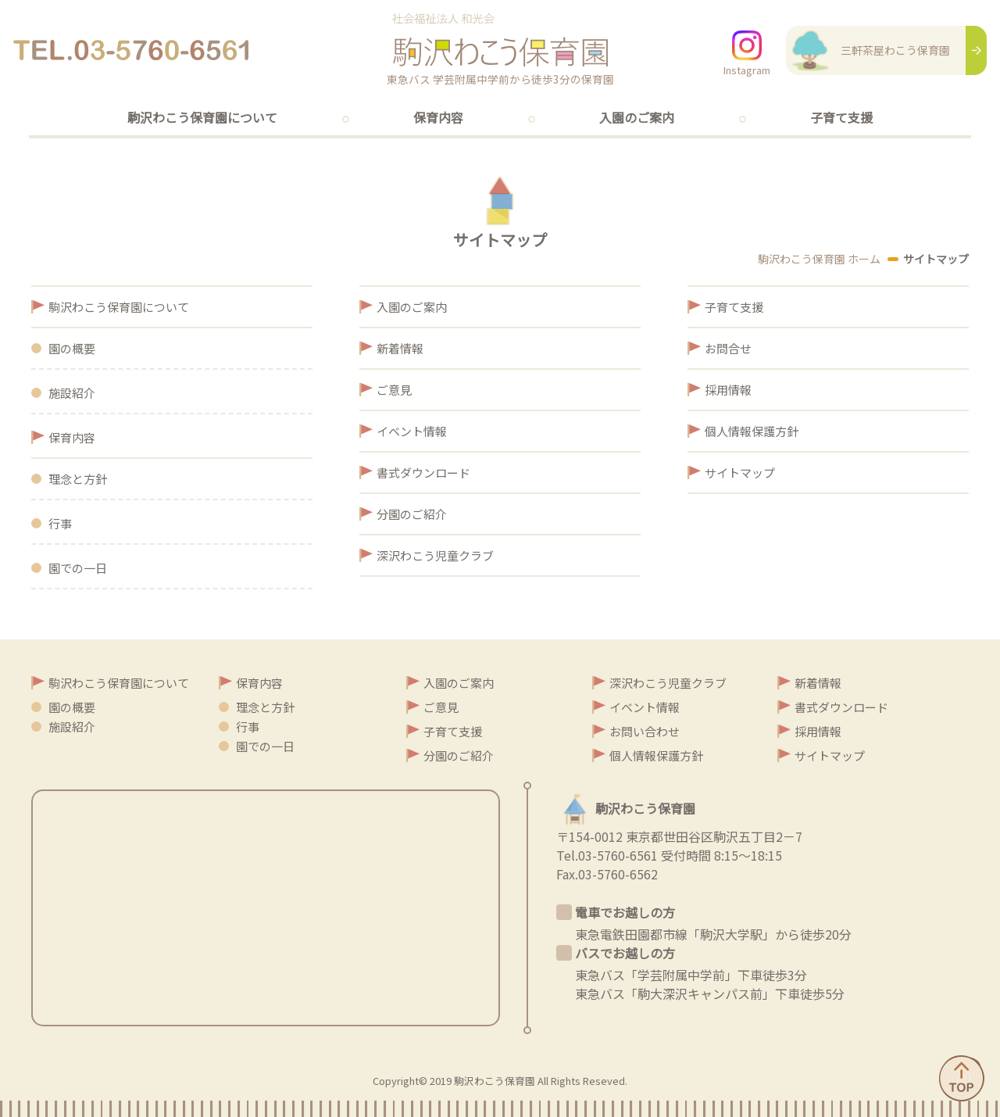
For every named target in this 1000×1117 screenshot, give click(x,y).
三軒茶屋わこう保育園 (868, 50)
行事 (60, 523)
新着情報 (400, 348)
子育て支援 (841, 117)
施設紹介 (71, 393)
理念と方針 (77, 479)
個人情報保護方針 (751, 431)
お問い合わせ (644, 731)
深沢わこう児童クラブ (435, 555)
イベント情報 (412, 431)
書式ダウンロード (423, 472)
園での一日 (77, 568)
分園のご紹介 (412, 514)
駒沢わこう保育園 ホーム (819, 259)
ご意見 (394, 389)
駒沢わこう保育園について (202, 117)
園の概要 (71, 348)
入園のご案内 (636, 117)
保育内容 (438, 117)
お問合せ (728, 348)
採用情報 (728, 389)
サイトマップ (740, 472)
